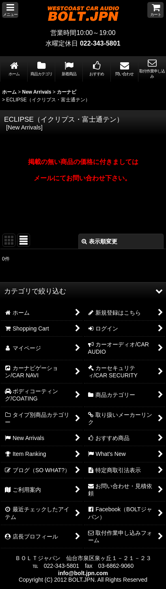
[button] (10, 10)
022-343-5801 (100, 43)
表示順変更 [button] (99, 241)
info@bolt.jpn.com (83, 573)
